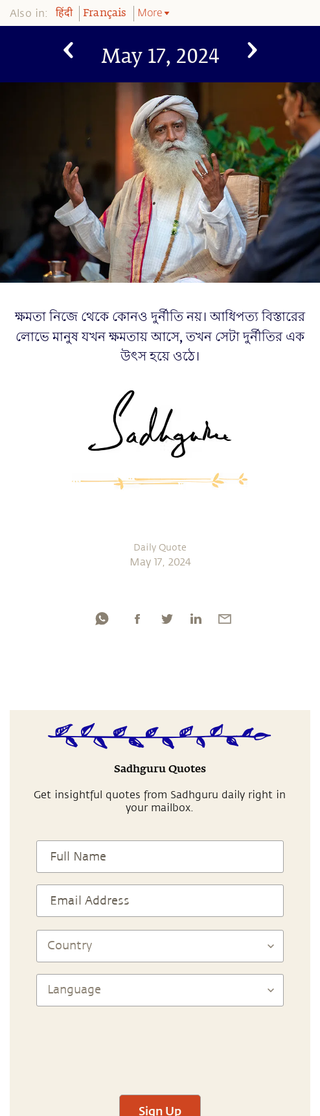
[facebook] (137, 618)
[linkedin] (196, 619)
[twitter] (166, 619)
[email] (225, 619)
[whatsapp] (102, 619)
